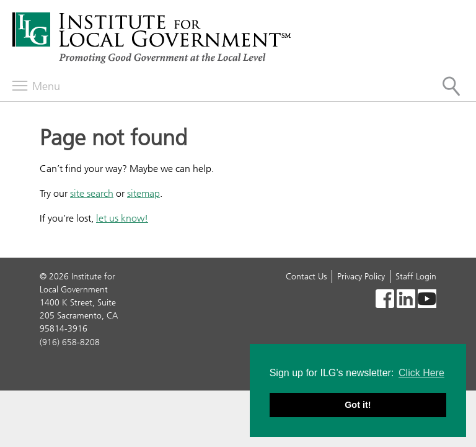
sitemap (143, 193)
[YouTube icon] (427, 300)
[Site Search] (451, 86)
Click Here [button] (421, 373)
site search (91, 193)
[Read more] (385, 300)
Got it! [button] (358, 405)
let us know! (122, 218)
